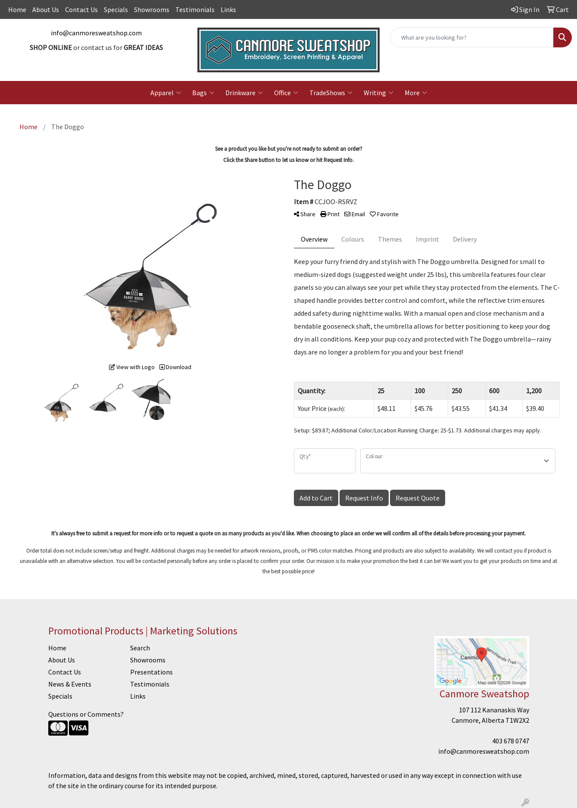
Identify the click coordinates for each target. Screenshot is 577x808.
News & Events (69, 684)
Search (140, 647)
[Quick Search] (472, 37)
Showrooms (151, 9)
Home (17, 9)
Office (286, 92)
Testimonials (195, 9)
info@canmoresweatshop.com (96, 32)
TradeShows (330, 92)
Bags (203, 92)
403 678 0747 (510, 741)
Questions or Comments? (86, 714)
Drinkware (244, 92)
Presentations (151, 672)
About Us (45, 9)
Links (228, 9)
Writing (378, 92)
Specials (116, 9)
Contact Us (81, 9)
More (416, 92)
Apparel (165, 92)
